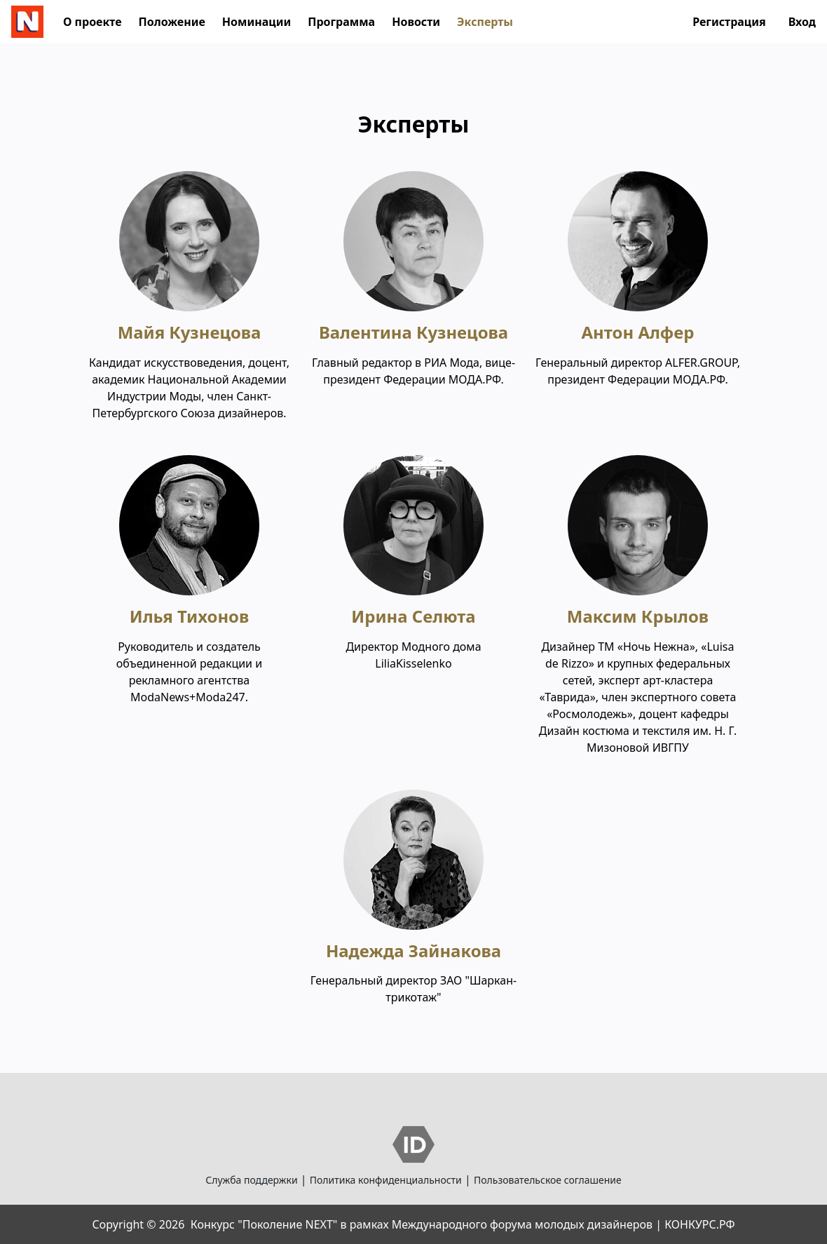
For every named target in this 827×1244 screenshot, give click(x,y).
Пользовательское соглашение (548, 1179)
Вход (802, 21)
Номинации (256, 21)
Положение (172, 21)
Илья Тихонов (189, 616)
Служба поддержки (251, 1179)
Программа (341, 21)
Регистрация (729, 21)
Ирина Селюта (413, 616)
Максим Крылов (638, 616)
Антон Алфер (637, 332)
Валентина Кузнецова (413, 332)
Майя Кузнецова (189, 332)
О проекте (92, 21)
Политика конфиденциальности (386, 1179)
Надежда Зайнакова (413, 950)
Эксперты (485, 21)
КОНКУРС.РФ (699, 1224)
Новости (416, 21)
